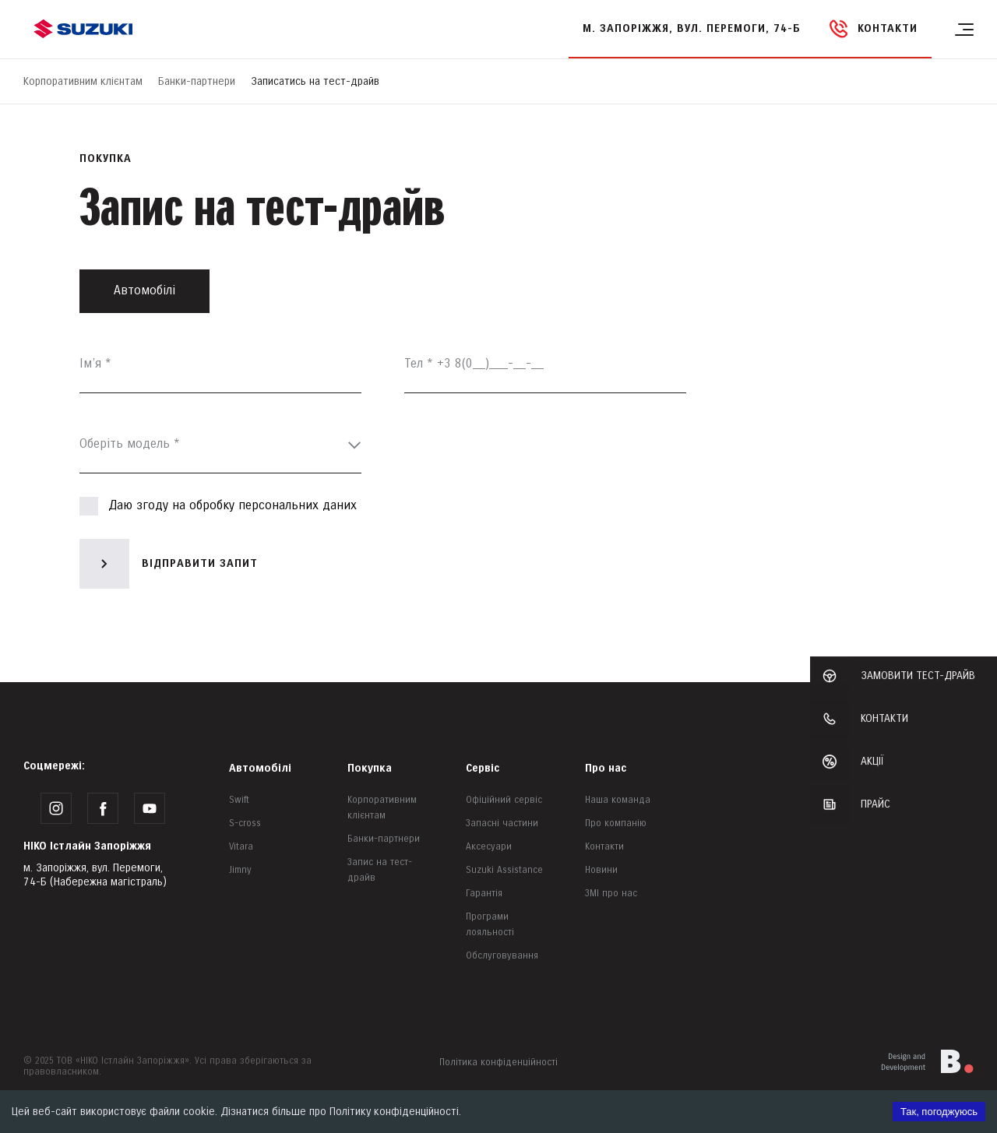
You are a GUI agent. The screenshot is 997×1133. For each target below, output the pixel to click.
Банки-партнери (196, 81)
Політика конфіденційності (498, 1062)
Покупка (369, 768)
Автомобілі (260, 768)
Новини (601, 870)
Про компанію (615, 823)
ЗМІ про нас (611, 893)
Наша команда (617, 800)
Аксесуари (489, 847)
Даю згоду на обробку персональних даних (218, 506)
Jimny (240, 870)
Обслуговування (502, 956)
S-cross (245, 823)
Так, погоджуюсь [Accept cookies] (939, 1111)
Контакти (604, 847)
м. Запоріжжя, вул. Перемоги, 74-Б (692, 28)
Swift (239, 800)
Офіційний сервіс (504, 800)
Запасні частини (502, 823)
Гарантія (484, 893)
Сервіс (482, 768)
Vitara (241, 847)
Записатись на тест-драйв (315, 81)
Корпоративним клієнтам (83, 81)
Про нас (605, 768)
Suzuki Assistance (504, 870)
